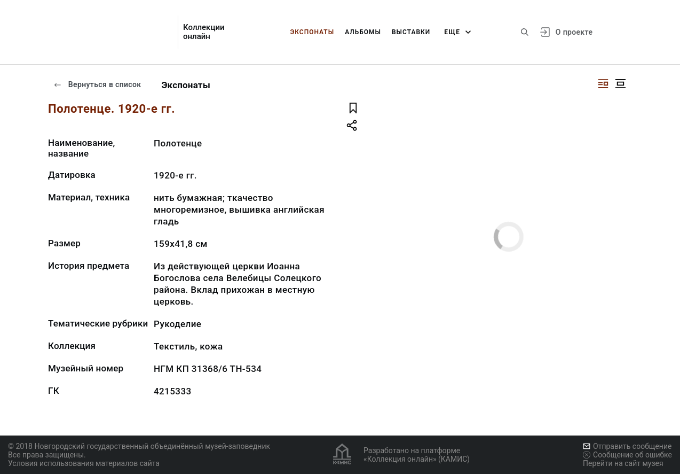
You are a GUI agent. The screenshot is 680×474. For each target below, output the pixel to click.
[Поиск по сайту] (525, 32)
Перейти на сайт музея (623, 463)
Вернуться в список (97, 84)
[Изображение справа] (603, 84)
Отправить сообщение (627, 446)
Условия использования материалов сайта (84, 463)
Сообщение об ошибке (627, 454)
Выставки (411, 32)
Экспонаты (312, 32)
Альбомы (363, 32)
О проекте (574, 32)
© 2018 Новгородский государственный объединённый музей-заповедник (139, 446)
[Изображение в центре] (620, 84)
